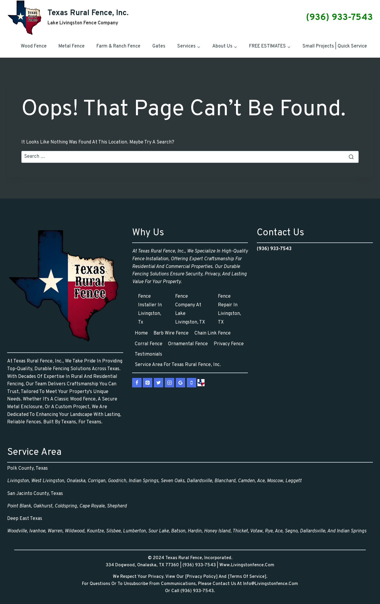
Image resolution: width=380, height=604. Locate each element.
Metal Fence (71, 46)
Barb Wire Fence (171, 333)
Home (141, 333)
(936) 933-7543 (339, 17)
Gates (158, 46)
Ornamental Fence (188, 344)
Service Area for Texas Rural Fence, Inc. (178, 365)
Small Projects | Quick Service (335, 46)
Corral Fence (148, 344)
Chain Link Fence (212, 333)
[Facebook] (137, 382)
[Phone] (191, 382)
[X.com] (158, 382)
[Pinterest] (147, 382)
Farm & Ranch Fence (118, 46)
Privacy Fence (229, 344)
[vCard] (201, 382)
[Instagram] (169, 382)
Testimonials (148, 354)
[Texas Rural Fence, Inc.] (68, 17)
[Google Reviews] (180, 382)
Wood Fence (34, 46)
